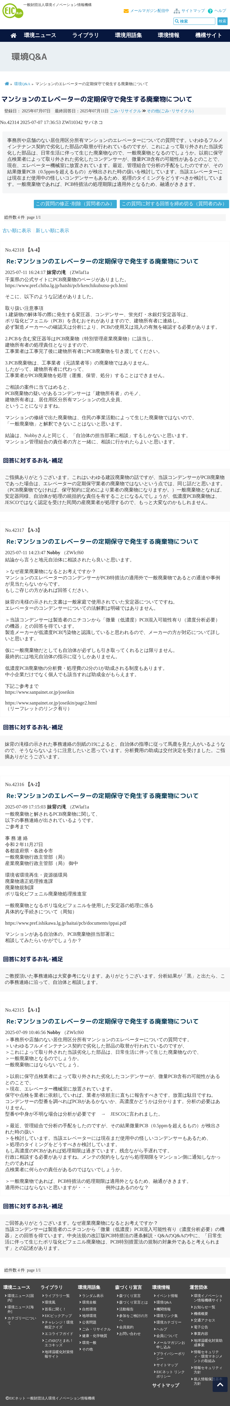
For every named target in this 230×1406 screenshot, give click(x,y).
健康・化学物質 (94, 1336)
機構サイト (208, 35)
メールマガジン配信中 (149, 11)
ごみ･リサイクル (125, 111)
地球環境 (89, 1316)
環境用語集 (128, 35)
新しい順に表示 (52, 230)
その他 (87, 1349)
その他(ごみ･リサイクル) (170, 111)
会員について (167, 1336)
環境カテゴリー (168, 1322)
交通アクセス (204, 1320)
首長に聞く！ (55, 1309)
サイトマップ (193, 11)
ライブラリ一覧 (57, 1296)
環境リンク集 (167, 1316)
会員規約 (126, 1327)
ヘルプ (220, 11)
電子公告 (201, 1327)
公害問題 (89, 1322)
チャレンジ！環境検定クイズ (59, 1324)
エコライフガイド (59, 1334)
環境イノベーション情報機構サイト (208, 1298)
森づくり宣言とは (133, 1302)
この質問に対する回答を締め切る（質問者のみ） (174, 203)
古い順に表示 (16, 230)
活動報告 (126, 1309)
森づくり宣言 (130, 1296)
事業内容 (201, 1334)
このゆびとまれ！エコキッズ (59, 1342)
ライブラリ (85, 35)
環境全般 (89, 1302)
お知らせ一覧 (204, 1307)
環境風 (50, 1302)
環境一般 (89, 1343)
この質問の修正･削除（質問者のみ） (75, 203)
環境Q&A (22, 84)
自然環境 (89, 1309)
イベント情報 (167, 1296)
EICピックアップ (58, 1316)
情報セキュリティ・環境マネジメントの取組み (208, 1356)
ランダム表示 (93, 1296)
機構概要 (201, 1314)
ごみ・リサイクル (96, 1329)
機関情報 (163, 1309)
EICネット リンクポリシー (170, 1374)
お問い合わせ (130, 1334)
